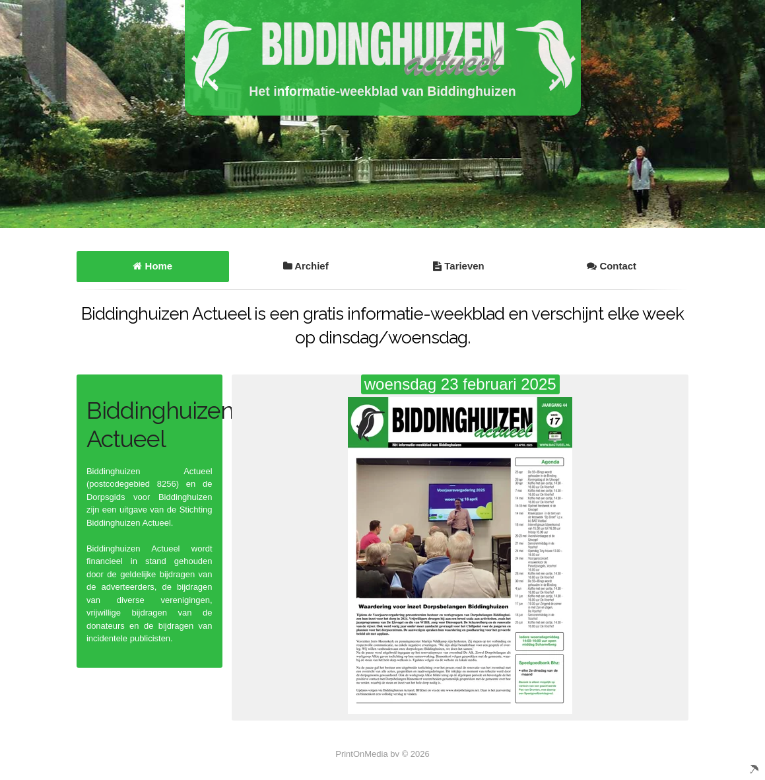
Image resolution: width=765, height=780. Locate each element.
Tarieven (458, 265)
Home (152, 265)
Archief (306, 265)
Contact (611, 265)
